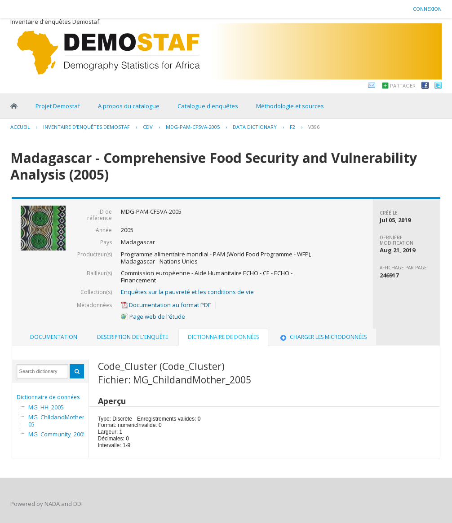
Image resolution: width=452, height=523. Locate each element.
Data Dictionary (255, 126)
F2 (292, 126)
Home (14, 106)
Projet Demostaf (57, 106)
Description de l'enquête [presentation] (132, 337)
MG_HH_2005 (46, 407)
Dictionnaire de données (48, 397)
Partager (403, 85)
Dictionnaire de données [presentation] (223, 337)
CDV (148, 126)
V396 (313, 126)
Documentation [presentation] (53, 337)
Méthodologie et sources (290, 106)
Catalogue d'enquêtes (207, 106)
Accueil (20, 126)
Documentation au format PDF (166, 305)
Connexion (427, 8)
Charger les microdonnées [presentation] (323, 337)
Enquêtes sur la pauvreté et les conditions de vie (187, 292)
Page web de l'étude (153, 316)
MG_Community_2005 (57, 434)
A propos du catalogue (129, 106)
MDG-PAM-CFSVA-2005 (193, 126)
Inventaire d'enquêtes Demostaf (86, 126)
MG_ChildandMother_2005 (60, 420)
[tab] (54, 337)
